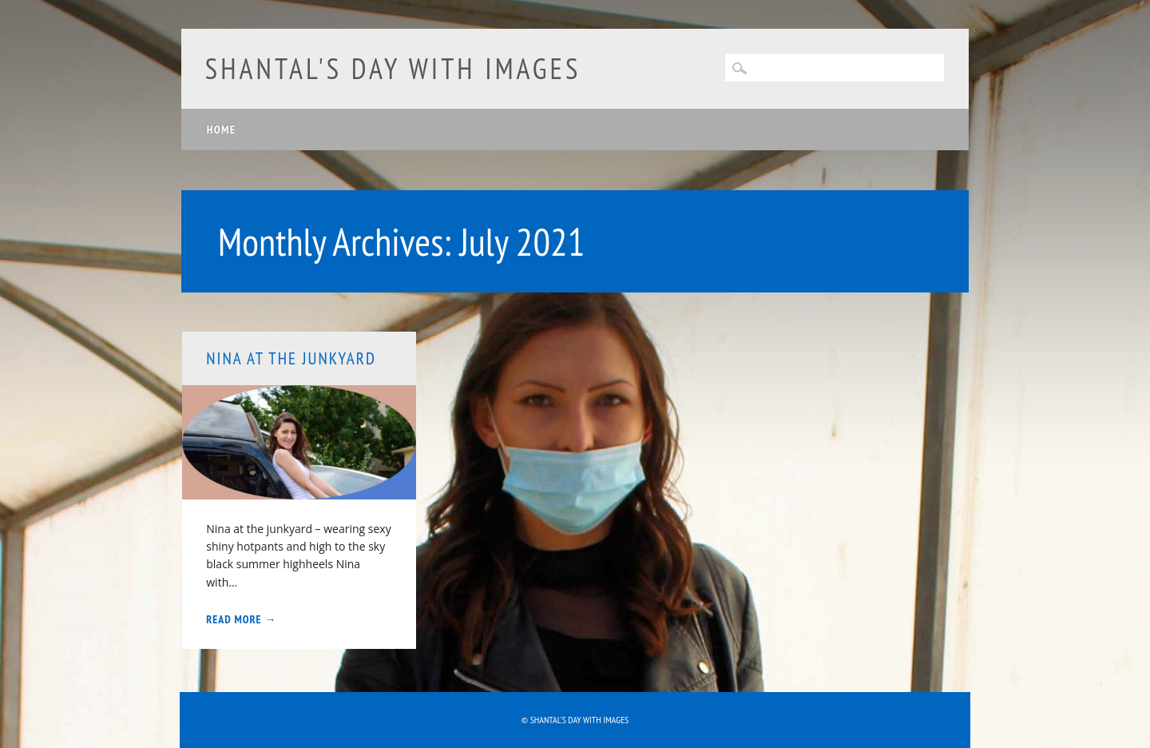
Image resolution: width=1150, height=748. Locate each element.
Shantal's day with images (393, 68)
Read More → (241, 619)
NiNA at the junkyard (291, 358)
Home (221, 129)
